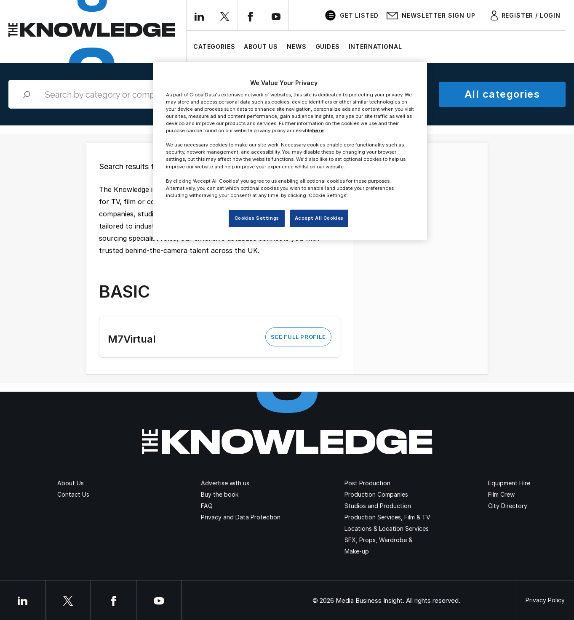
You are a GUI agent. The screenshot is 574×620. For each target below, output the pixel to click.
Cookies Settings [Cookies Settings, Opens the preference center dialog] (257, 218)
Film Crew (501, 494)
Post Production (367, 483)
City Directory (507, 505)
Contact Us (73, 494)
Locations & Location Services (386, 528)
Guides (327, 46)
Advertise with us (225, 483)
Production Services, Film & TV (387, 517)
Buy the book (219, 494)
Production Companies (376, 494)
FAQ (207, 505)
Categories (214, 46)
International (375, 46)
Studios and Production (377, 505)
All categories (502, 94)
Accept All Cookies (319, 218)
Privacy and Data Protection (240, 517)
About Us (261, 46)
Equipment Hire (509, 483)
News (296, 46)
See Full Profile (298, 336)
